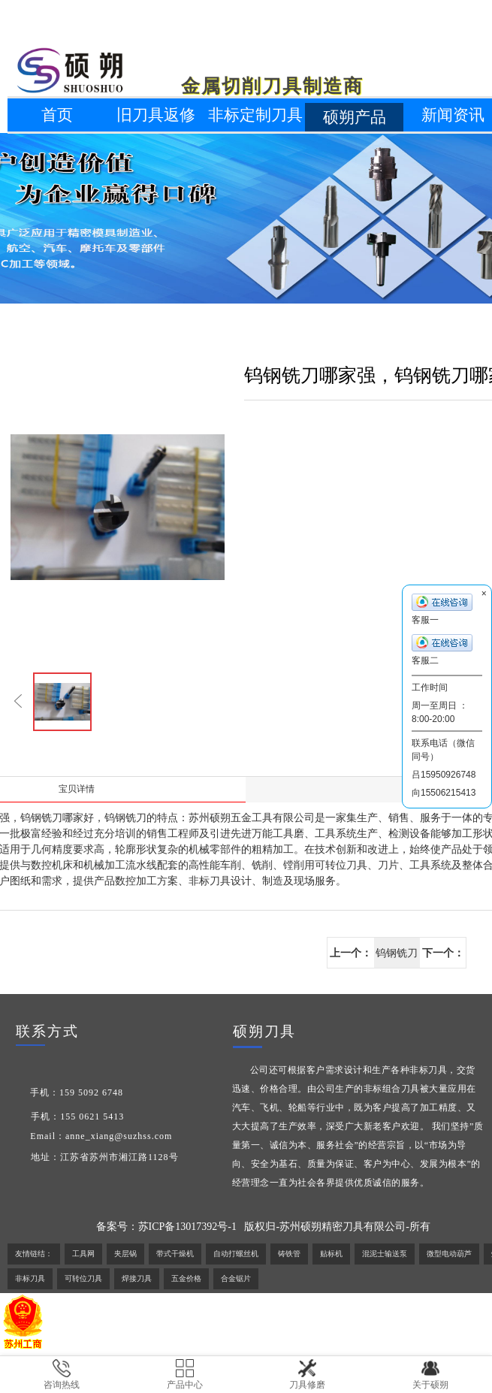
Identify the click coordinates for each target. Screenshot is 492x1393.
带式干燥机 (175, 1253)
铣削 (262, 865)
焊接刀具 (137, 1278)
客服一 (442, 609)
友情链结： (34, 1253)
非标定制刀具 (255, 115)
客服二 (442, 650)
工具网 (83, 1253)
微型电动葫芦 (449, 1253)
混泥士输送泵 (384, 1253)
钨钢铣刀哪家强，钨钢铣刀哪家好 (397, 957)
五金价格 (186, 1278)
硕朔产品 (354, 117)
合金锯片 (236, 1278)
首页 (57, 115)
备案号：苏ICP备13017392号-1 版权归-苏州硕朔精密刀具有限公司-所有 (263, 1226)
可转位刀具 (83, 1278)
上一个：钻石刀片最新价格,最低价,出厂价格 (350, 957)
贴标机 (331, 1253)
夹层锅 (125, 1253)
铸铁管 (289, 1253)
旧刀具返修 (155, 115)
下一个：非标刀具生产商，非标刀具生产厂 (443, 957)
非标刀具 (210, 881)
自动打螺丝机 (235, 1253)
